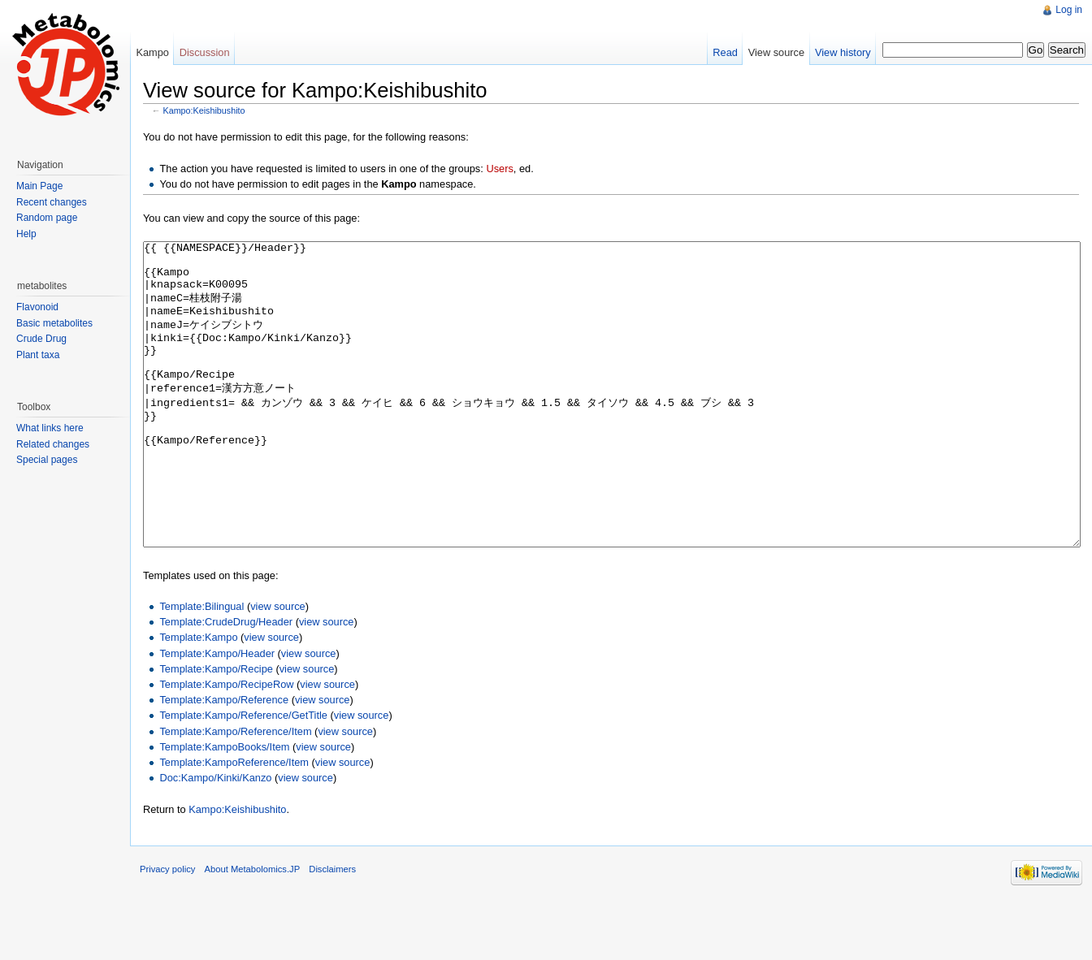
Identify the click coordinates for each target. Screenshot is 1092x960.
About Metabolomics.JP (253, 930)
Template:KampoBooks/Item (224, 808)
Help (26, 234)
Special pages (46, 459)
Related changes (52, 444)
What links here (50, 428)
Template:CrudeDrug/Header (225, 683)
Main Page (39, 186)
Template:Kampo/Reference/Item (235, 792)
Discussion (205, 52)
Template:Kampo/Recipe (215, 730)
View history (843, 52)
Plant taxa (37, 355)
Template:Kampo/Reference (223, 761)
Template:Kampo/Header (217, 714)
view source (278, 667)
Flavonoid (37, 307)
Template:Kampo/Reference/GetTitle (243, 776)
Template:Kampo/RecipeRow (226, 745)
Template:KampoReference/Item (234, 823)
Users (499, 168)
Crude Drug (41, 338)
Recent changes (51, 202)
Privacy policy (167, 930)
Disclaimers (332, 930)
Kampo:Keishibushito (204, 110)
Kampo (152, 52)
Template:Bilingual (201, 667)
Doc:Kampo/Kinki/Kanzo (215, 838)
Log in (1068, 9)
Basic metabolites (54, 323)
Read (725, 52)
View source (776, 52)
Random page (46, 217)
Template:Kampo (198, 698)
